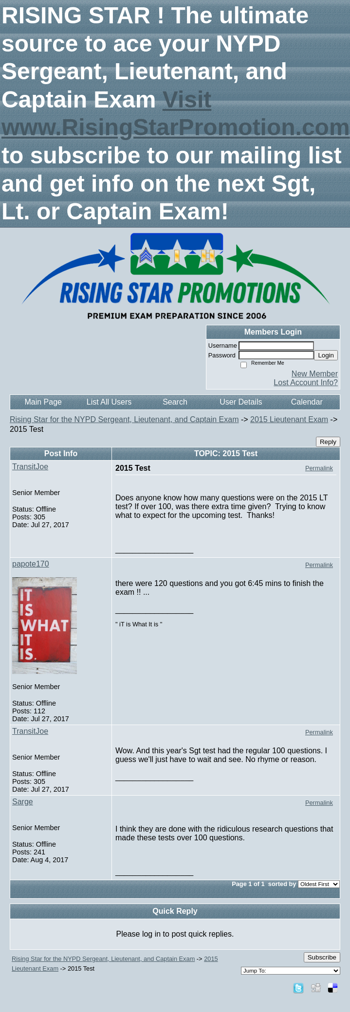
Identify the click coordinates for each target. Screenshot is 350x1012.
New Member (315, 374)
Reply (328, 441)
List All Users (109, 402)
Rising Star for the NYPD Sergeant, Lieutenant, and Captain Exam (124, 419)
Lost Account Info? (306, 382)
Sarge (22, 802)
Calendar (307, 402)
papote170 (30, 564)
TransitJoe (30, 466)
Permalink (319, 468)
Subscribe (322, 957)
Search (175, 402)
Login (326, 355)
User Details (241, 402)
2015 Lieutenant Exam (289, 419)
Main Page (43, 402)
